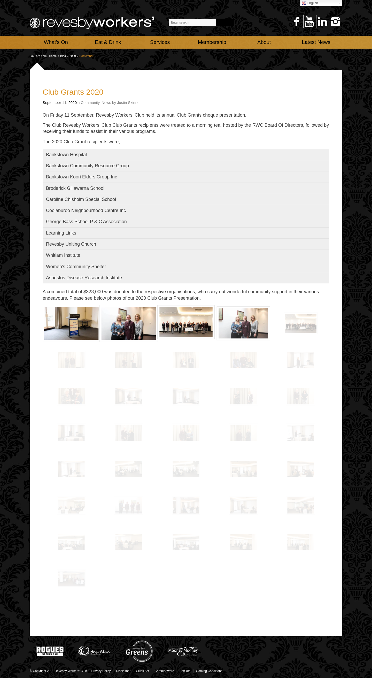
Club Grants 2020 (73, 92)
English (310, 3)
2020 (72, 55)
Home (53, 55)
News (106, 103)
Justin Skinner (129, 103)
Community (90, 103)
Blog (63, 55)
